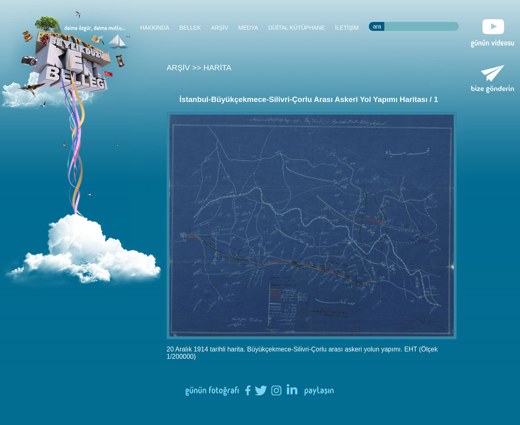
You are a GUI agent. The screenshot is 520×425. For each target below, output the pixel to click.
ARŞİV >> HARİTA (199, 67)
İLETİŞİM (347, 27)
